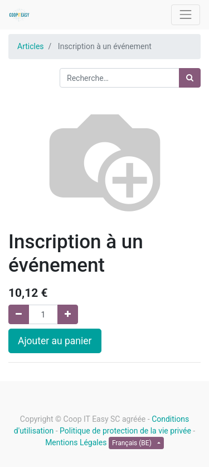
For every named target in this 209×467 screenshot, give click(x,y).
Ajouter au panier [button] (55, 340)
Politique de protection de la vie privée (125, 430)
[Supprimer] (18, 314)
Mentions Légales (75, 442)
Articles (30, 46)
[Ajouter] (67, 314)
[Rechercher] (190, 78)
